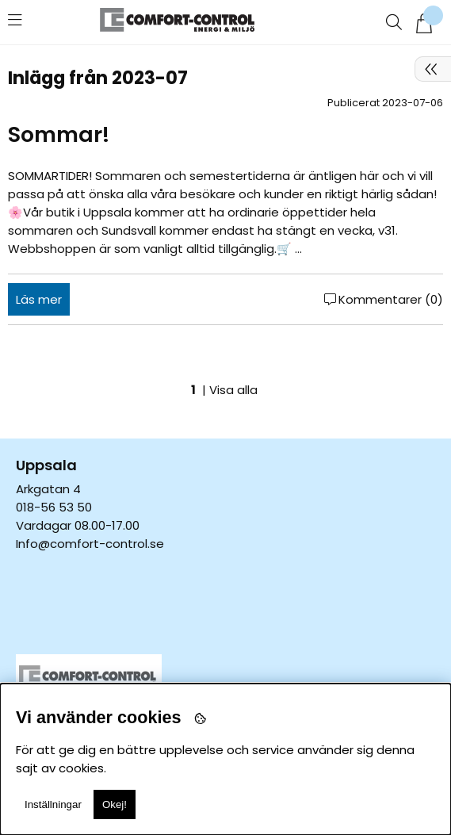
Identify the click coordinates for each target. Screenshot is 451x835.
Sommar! (58, 134)
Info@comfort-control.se (90, 543)
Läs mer (39, 299)
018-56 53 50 (54, 507)
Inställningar (53, 804)
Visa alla (233, 389)
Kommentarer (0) (390, 299)
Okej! (114, 804)
